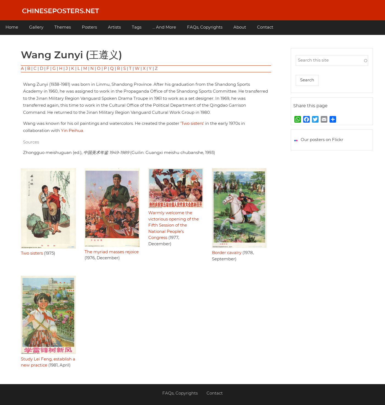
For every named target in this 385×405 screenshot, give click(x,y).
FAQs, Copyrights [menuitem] (204, 27)
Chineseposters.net (60, 11)
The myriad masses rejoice (112, 252)
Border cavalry (226, 253)
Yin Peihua (72, 131)
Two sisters (32, 253)
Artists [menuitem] (114, 27)
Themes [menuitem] (62, 27)
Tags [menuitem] (136, 27)
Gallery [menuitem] (36, 27)
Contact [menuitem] (265, 27)
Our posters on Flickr (322, 140)
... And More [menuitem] (164, 27)
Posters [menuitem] (89, 27)
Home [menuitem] (11, 27)
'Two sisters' (192, 124)
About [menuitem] (239, 27)
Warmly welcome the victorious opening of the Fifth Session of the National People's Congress (173, 225)
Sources (31, 142)
